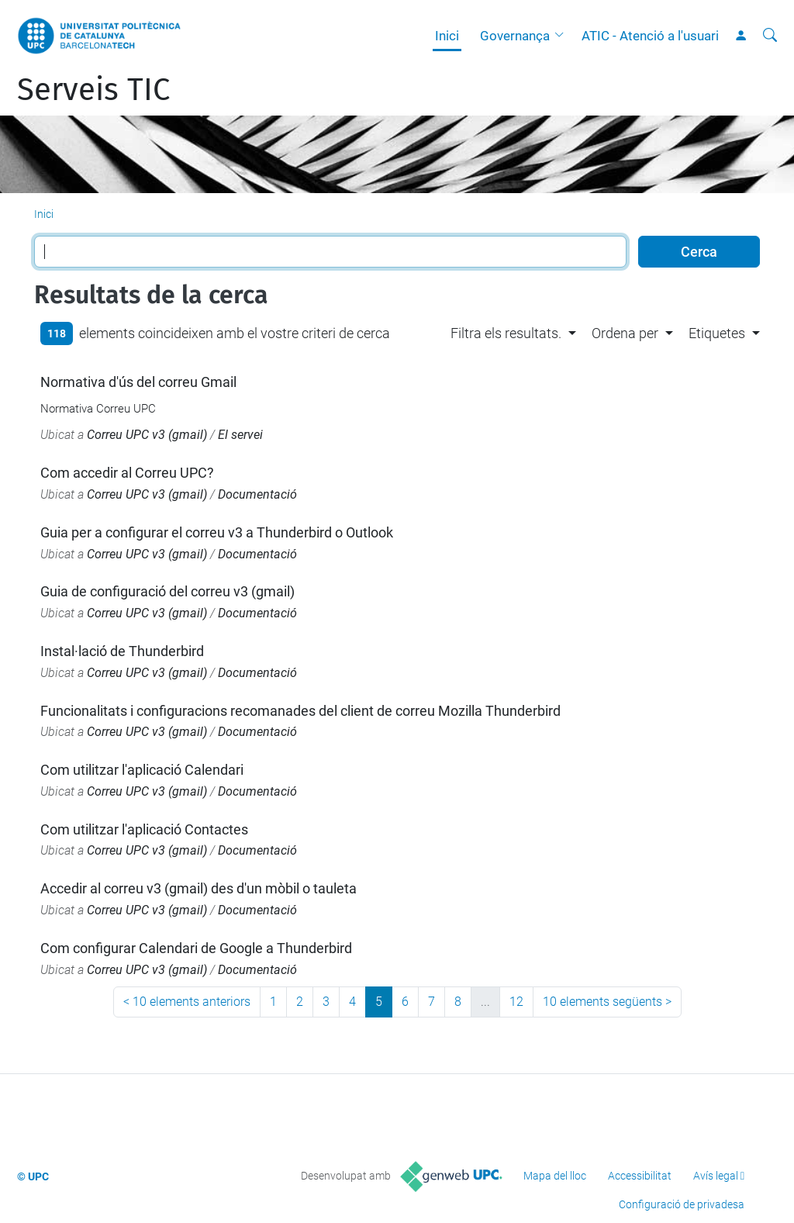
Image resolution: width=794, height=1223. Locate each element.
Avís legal (715, 1175)
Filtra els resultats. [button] (506, 333)
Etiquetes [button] (717, 333)
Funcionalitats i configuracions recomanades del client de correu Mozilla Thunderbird (300, 711)
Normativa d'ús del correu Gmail (138, 382)
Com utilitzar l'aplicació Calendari (141, 770)
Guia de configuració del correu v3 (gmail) (167, 591)
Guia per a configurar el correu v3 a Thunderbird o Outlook (216, 532)
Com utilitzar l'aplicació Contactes (144, 829)
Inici (447, 35)
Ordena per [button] (625, 333)
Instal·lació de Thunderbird (122, 651)
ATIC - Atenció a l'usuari (650, 35)
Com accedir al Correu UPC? (127, 473)
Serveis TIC (93, 90)
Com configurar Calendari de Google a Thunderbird (196, 948)
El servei (240, 434)
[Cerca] (770, 35)
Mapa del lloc (554, 1175)
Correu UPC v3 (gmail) (147, 434)
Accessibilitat (639, 1175)
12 (516, 1001)
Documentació (257, 494)
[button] (563, 36)
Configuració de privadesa (681, 1204)
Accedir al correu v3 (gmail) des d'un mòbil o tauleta (198, 888)
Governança (515, 35)
